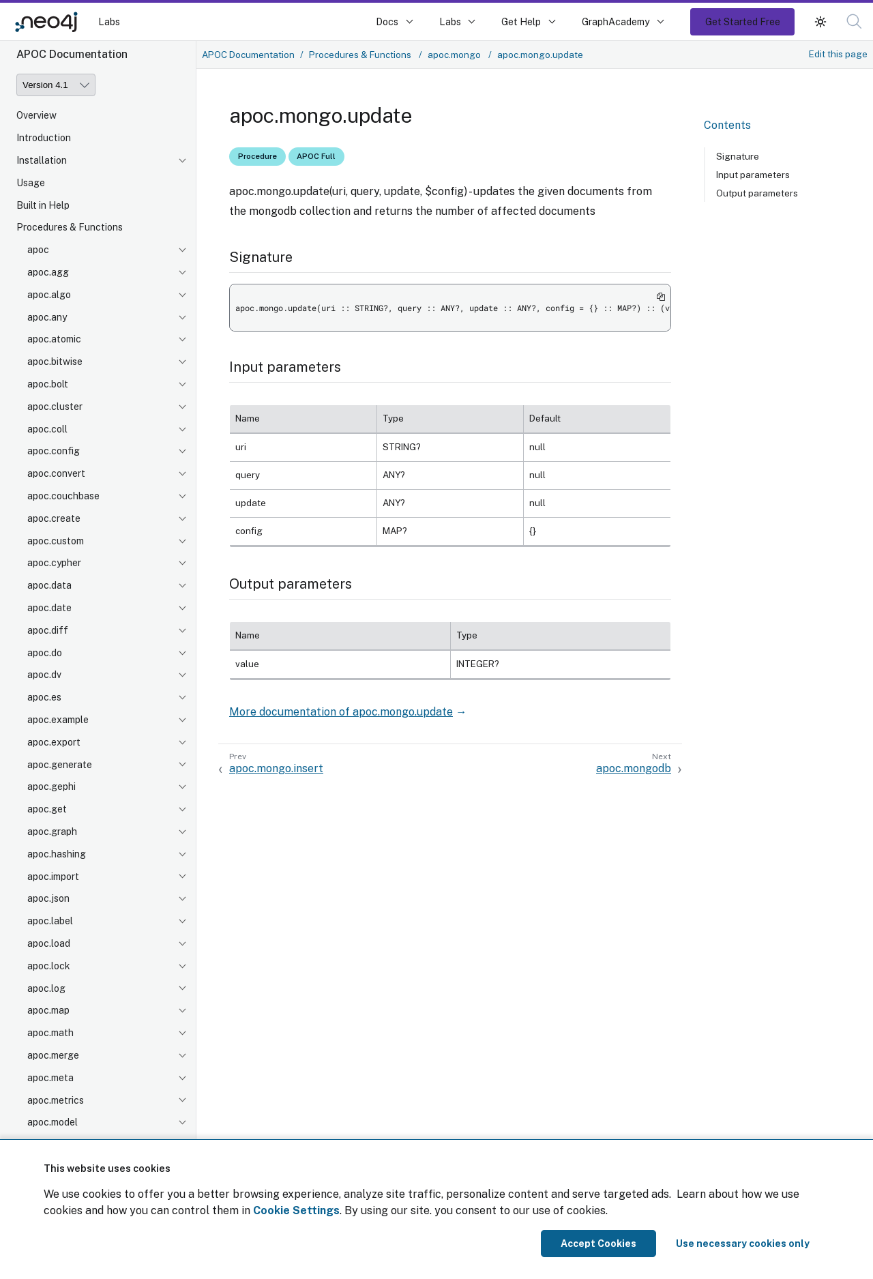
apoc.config (53, 450)
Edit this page (838, 53)
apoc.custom (55, 540)
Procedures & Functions (69, 227)
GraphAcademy (616, 21)
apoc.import (53, 876)
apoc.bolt (47, 384)
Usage (30, 182)
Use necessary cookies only (743, 1243)
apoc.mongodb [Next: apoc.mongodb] (633, 768)
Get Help (521, 21)
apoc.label (50, 920)
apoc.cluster (55, 406)
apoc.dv (44, 674)
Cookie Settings (296, 1210)
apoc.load (48, 943)
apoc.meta (50, 1077)
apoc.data (49, 585)
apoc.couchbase (63, 495)
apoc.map (48, 1010)
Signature (737, 156)
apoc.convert (56, 473)
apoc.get (47, 809)
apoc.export (53, 742)
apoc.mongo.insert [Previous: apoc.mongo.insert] (276, 768)
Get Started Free (742, 21)
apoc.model (52, 1122)
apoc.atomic (54, 339)
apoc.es (44, 697)
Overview (36, 115)
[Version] (55, 85)
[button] (854, 21)
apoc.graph (52, 831)
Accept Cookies (598, 1243)
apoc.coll (47, 429)
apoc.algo (49, 294)
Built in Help (43, 205)
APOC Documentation (248, 54)
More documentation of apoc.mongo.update (341, 711)
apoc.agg (48, 272)
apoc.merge (53, 1055)
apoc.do (44, 652)
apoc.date (49, 607)
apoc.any (47, 317)
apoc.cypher (54, 562)
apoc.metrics (55, 1100)
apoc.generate (59, 764)
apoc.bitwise (55, 361)
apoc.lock (48, 965)
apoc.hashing (56, 854)
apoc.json (48, 898)
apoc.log (46, 988)
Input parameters (753, 174)
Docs (387, 21)
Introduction (43, 137)
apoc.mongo (455, 54)
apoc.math (50, 1032)
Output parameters (757, 193)
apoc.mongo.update (540, 54)
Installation (41, 160)
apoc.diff (47, 630)
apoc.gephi (51, 786)
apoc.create (53, 518)
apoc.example (58, 719)
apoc (38, 249)
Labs (109, 21)
